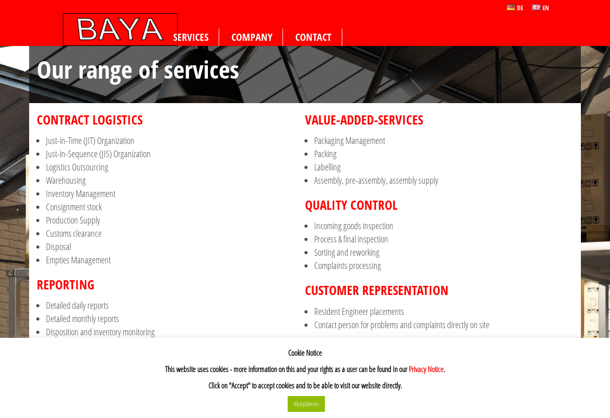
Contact (313, 37)
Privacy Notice (426, 369)
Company (251, 37)
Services (190, 37)
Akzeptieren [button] (306, 403)
